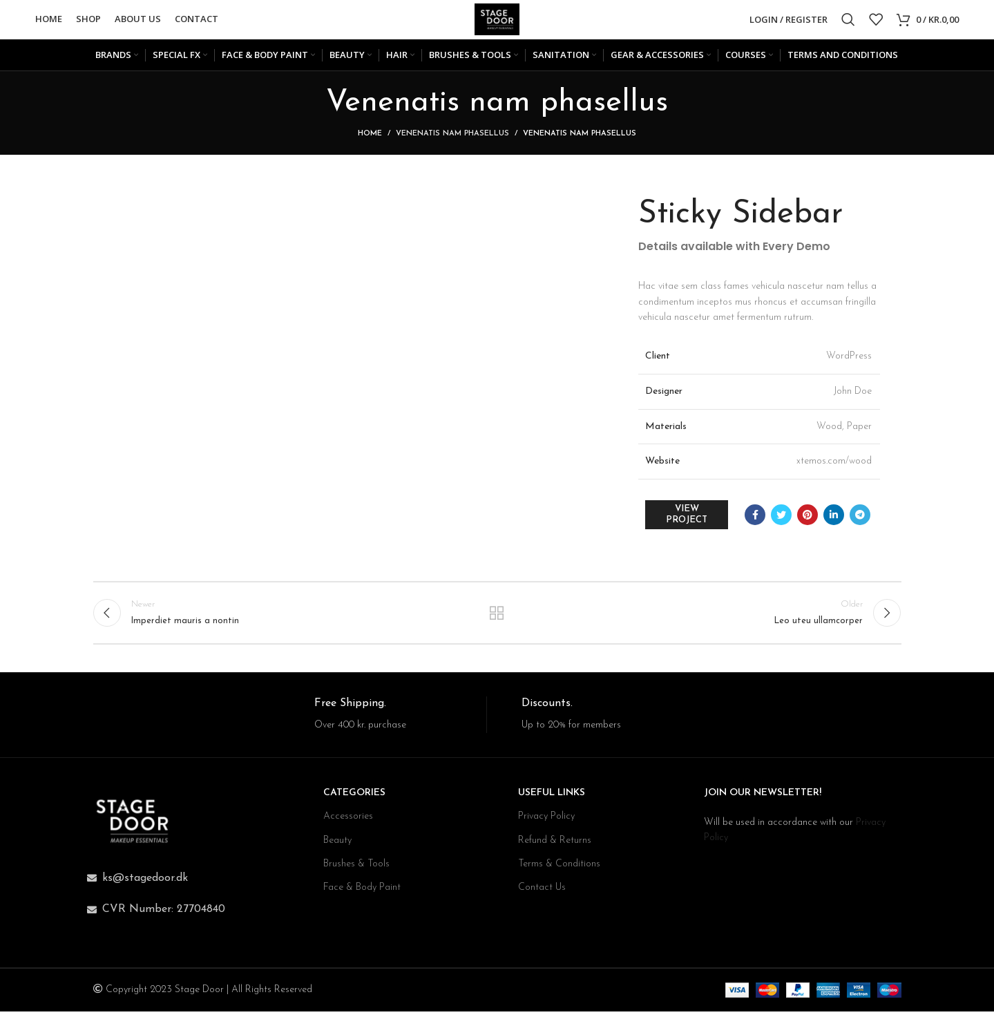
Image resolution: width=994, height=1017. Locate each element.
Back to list (497, 617)
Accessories (348, 822)
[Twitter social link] (781, 516)
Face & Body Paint (362, 893)
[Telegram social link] (860, 516)
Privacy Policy (546, 822)
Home (370, 136)
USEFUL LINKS (551, 798)
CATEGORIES (354, 798)
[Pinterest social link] (807, 516)
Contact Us (542, 893)
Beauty (337, 846)
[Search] (848, 21)
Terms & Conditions (559, 869)
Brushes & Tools (356, 869)
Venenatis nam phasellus (452, 136)
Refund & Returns (554, 846)
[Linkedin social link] (833, 516)
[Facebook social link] (755, 516)
